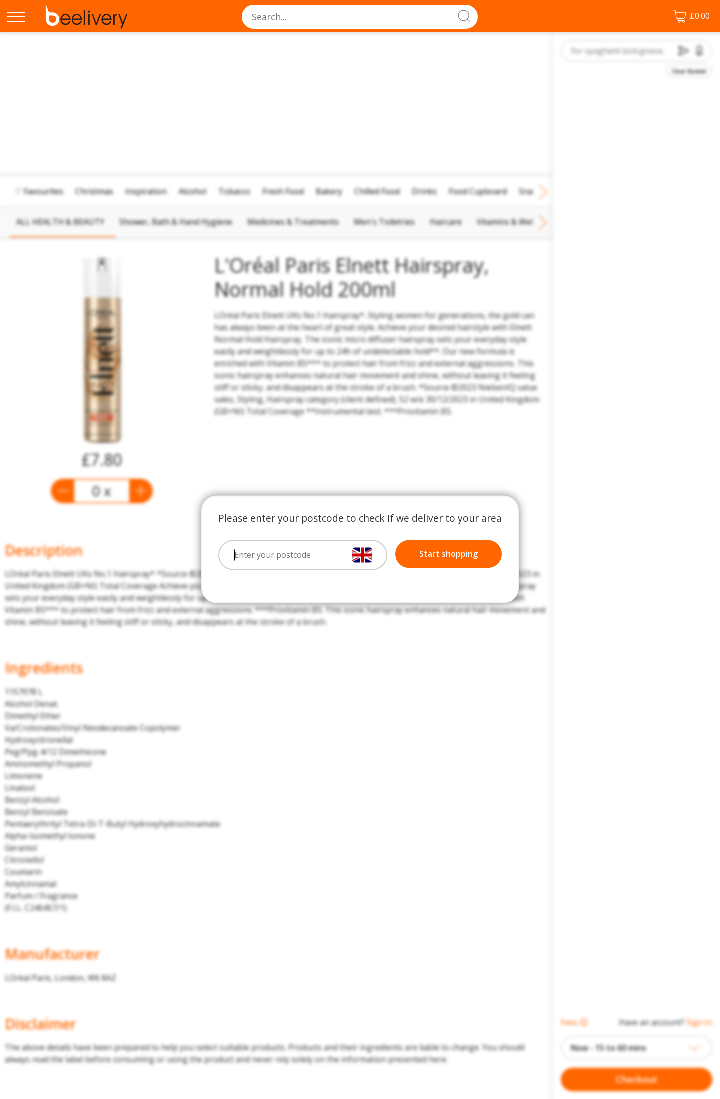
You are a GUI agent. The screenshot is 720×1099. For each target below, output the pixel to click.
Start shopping (449, 554)
